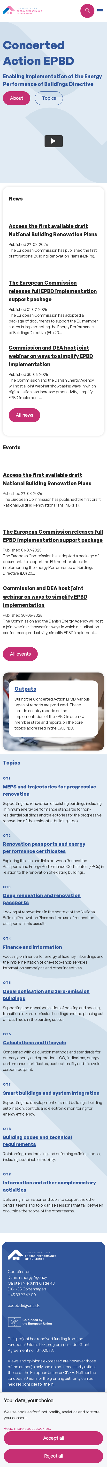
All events (20, 654)
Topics (49, 98)
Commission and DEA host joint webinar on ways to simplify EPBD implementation (51, 356)
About (16, 98)
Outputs (25, 689)
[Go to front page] (25, 11)
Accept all (53, 1438)
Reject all (53, 1456)
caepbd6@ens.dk (24, 1305)
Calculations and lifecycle (34, 1042)
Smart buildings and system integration (51, 1093)
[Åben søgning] (87, 11)
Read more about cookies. (27, 1428)
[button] (102, 10)
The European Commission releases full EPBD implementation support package (53, 291)
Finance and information (32, 947)
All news (24, 415)
